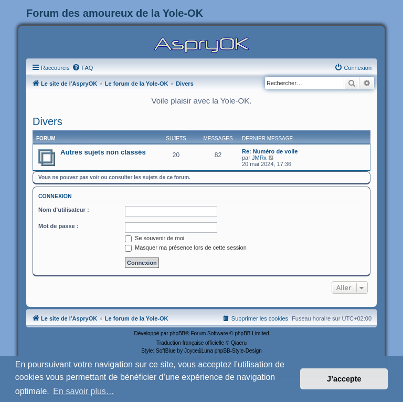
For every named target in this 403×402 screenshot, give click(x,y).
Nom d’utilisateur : (63, 210)
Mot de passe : (58, 226)
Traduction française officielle (190, 343)
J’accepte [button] (344, 379)
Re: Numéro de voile (270, 151)
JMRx (259, 157)
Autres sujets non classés (103, 152)
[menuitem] (82, 67)
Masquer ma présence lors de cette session (186, 247)
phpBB (177, 333)
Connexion (55, 196)
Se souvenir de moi (154, 238)
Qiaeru (239, 343)
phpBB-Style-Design (238, 351)
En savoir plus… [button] (83, 391)
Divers (47, 121)
